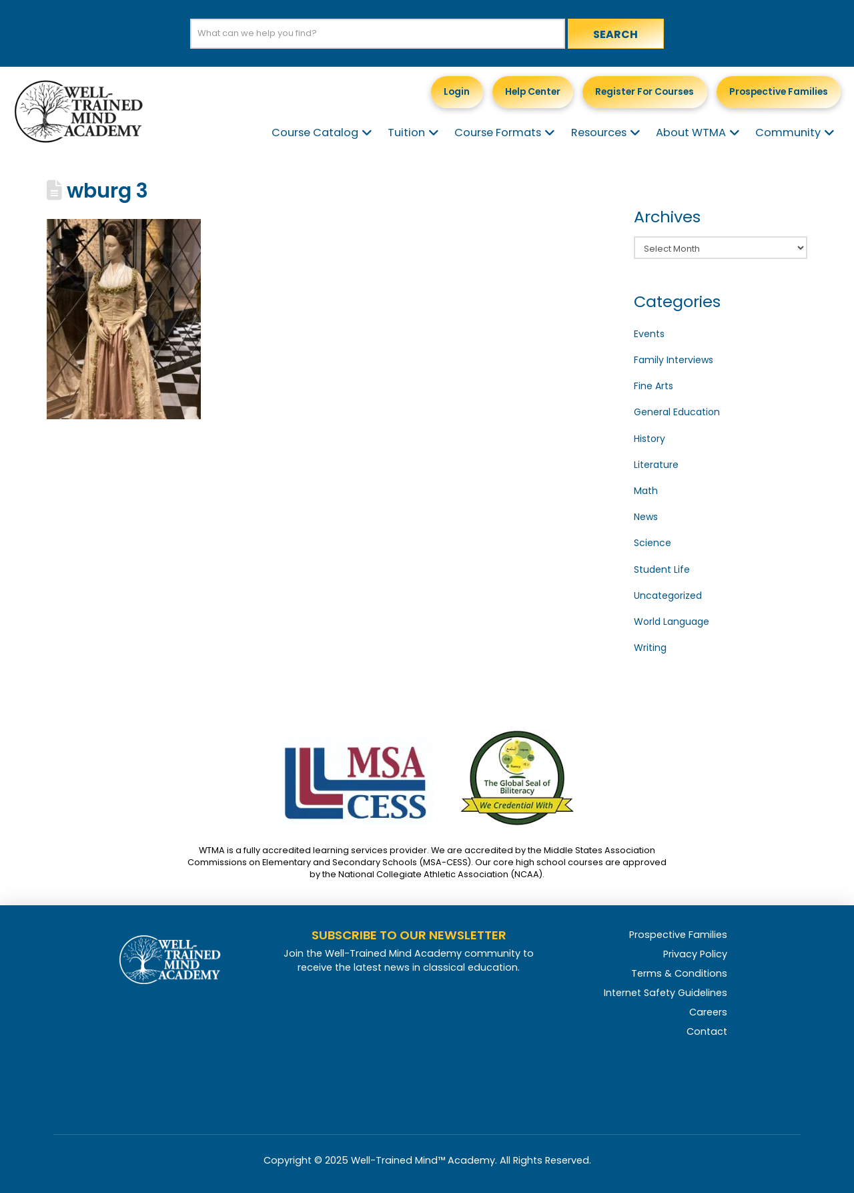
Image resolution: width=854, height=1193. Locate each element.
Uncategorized (668, 595)
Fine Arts (653, 386)
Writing (650, 647)
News (646, 516)
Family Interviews (673, 360)
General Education (677, 412)
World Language (671, 621)
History (649, 438)
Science (652, 542)
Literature (656, 464)
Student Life (662, 569)
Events (649, 333)
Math (646, 490)
